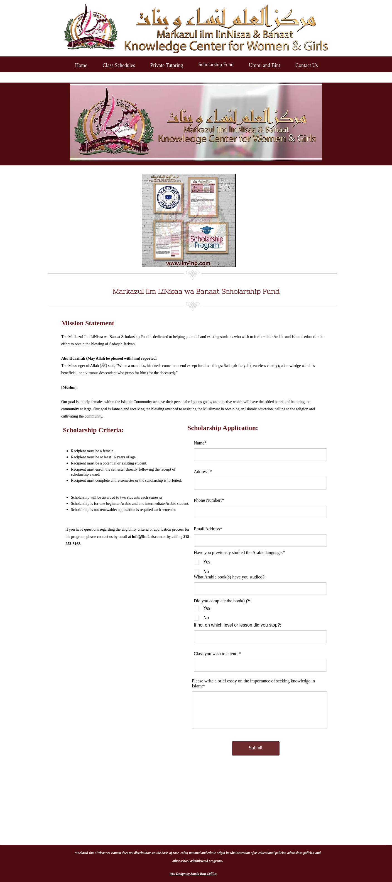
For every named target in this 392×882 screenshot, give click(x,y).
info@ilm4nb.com (147, 537)
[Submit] (256, 748)
